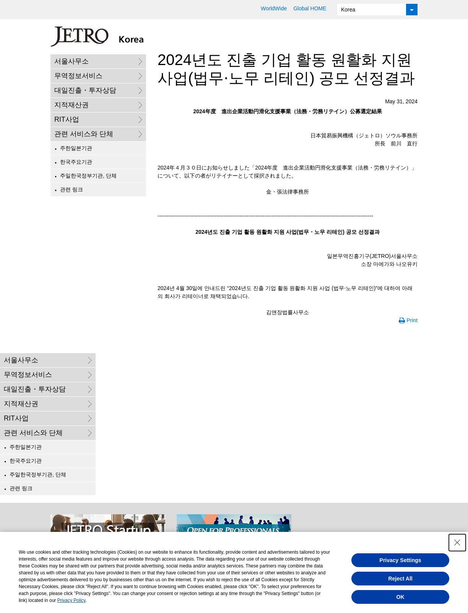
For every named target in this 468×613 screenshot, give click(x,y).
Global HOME (309, 8)
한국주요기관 (76, 162)
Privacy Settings (400, 560)
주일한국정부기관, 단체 (88, 176)
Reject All (400, 579)
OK (400, 597)
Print (412, 320)
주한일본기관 (76, 148)
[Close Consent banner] (457, 542)
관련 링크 (71, 189)
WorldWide (274, 8)
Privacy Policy (71, 600)
